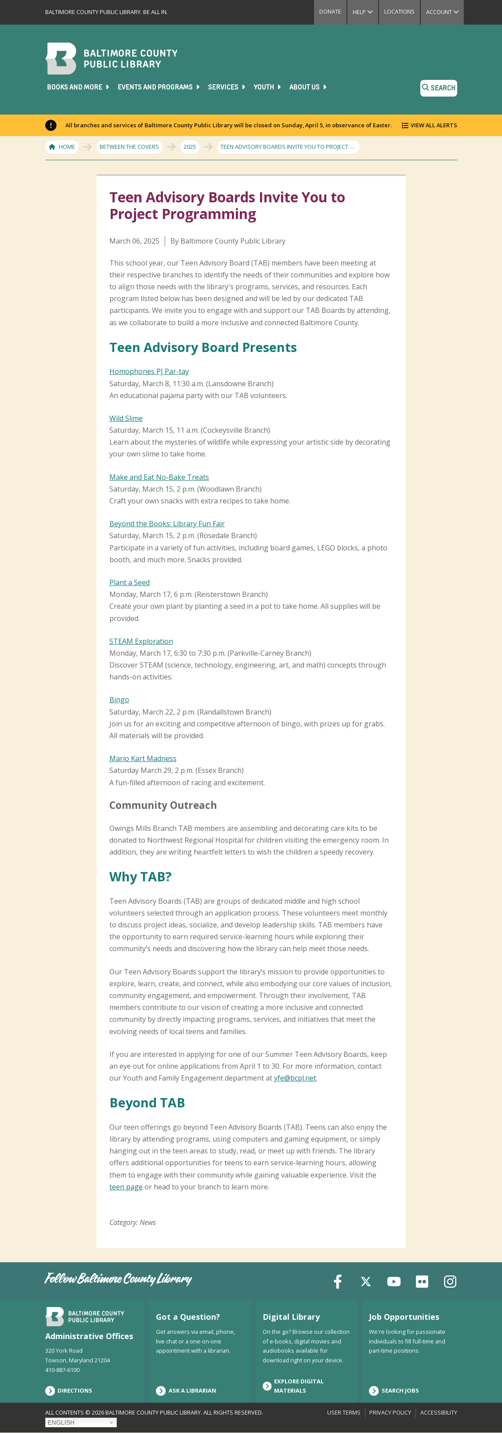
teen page (126, 1187)
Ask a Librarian (186, 1391)
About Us (308, 87)
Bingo (119, 699)
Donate (330, 11)
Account (445, 12)
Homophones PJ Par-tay (149, 371)
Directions (69, 1391)
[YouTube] (394, 1280)
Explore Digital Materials (293, 1386)
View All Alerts (434, 125)
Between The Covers (129, 147)
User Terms (344, 1412)
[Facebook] (338, 1280)
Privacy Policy (390, 1412)
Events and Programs (159, 87)
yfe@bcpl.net (295, 1078)
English (61, 1422)
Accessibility (438, 1412)
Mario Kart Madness (143, 758)
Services (227, 87)
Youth (268, 87)
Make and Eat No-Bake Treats (159, 477)
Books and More (79, 87)
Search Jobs (394, 1391)
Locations (399, 11)
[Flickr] (422, 1280)
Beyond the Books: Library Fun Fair (167, 523)
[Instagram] (450, 1280)
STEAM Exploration (141, 641)
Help (365, 12)
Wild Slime (126, 418)
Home (67, 147)
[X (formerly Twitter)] (366, 1280)
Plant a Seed (129, 582)
